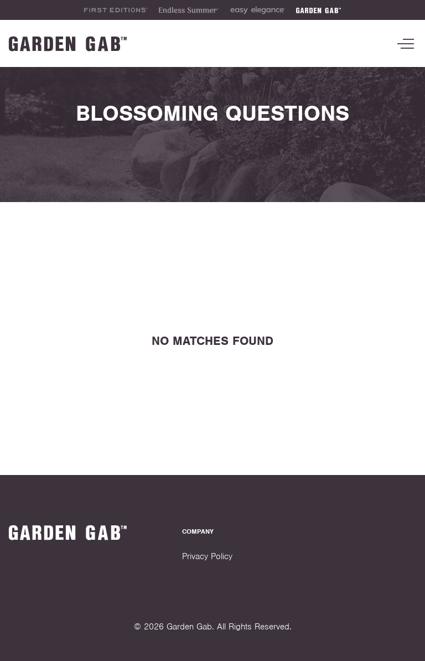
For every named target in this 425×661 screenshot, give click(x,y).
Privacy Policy (207, 556)
